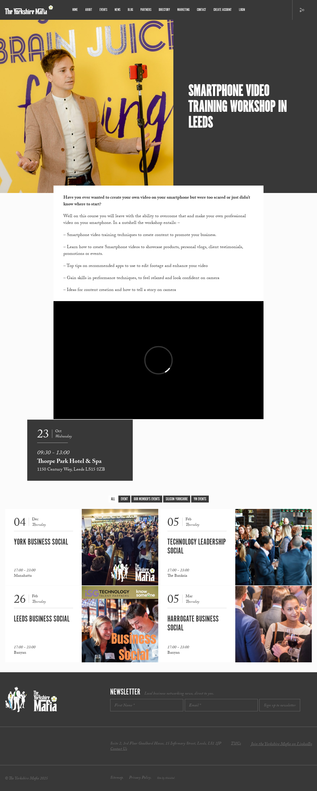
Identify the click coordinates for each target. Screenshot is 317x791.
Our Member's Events (147, 499)
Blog (130, 9)
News (117, 9)
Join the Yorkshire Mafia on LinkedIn (281, 744)
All (113, 499)
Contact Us (118, 749)
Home (75, 9)
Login (242, 9)
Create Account (222, 9)
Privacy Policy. (140, 778)
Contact (201, 9)
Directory (164, 9)
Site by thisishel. (166, 778)
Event (124, 499)
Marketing (183, 9)
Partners (145, 9)
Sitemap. (117, 778)
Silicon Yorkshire (177, 499)
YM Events (200, 499)
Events (103, 9)
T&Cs (236, 744)
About (88, 9)
